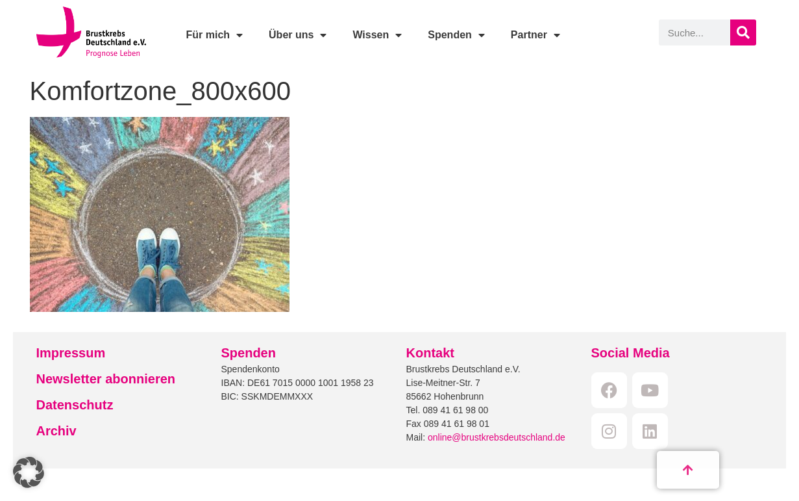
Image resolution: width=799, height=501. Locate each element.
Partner (535, 35)
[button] (28, 472)
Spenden (456, 35)
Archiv (56, 431)
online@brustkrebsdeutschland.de (496, 437)
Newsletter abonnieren (106, 379)
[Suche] (743, 32)
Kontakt (430, 353)
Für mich (214, 35)
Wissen (377, 35)
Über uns (297, 35)
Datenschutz (75, 405)
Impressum (71, 353)
